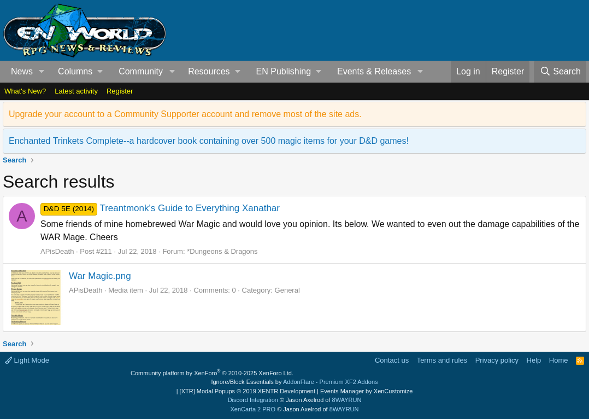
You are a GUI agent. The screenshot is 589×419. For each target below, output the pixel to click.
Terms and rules (442, 360)
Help (534, 360)
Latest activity (76, 91)
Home (558, 360)
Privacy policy (497, 360)
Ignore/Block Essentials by (294, 382)
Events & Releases (374, 71)
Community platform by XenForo (212, 373)
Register (120, 91)
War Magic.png (100, 276)
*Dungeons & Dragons (222, 251)
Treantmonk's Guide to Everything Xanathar (160, 208)
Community (141, 71)
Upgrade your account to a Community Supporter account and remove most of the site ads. (185, 114)
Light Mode (27, 360)
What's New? (25, 91)
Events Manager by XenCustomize (366, 391)
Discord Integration (253, 400)
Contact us (392, 360)
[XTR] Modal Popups (247, 391)
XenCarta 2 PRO (253, 409)
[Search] (560, 72)
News (22, 71)
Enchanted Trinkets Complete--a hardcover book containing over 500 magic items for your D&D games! (209, 141)
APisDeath (57, 251)
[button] (42, 72)
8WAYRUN (347, 400)
